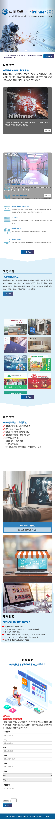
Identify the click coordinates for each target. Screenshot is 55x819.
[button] (4, 26)
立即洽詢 (48, 56)
